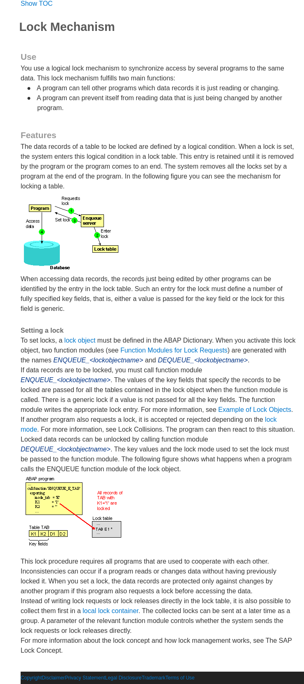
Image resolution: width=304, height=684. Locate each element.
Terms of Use (180, 678)
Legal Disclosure (123, 678)
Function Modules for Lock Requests (174, 350)
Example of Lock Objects (254, 409)
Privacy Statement (85, 678)
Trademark (153, 678)
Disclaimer (53, 678)
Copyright (31, 678)
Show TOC (37, 3)
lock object (80, 340)
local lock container (110, 610)
